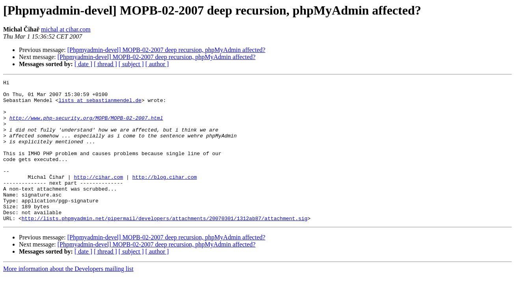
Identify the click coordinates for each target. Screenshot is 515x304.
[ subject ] (131, 64)
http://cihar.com (98, 196)
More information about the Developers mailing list (68, 297)
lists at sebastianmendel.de (99, 104)
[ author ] (157, 64)
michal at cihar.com (66, 29)
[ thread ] (105, 64)
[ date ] (83, 64)
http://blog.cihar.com (164, 196)
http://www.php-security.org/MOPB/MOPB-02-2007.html (86, 126)
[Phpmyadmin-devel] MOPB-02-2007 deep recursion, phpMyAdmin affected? (166, 49)
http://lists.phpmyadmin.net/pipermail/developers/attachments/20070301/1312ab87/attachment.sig (164, 246)
